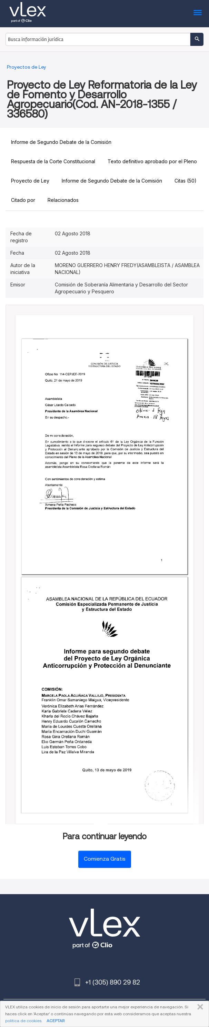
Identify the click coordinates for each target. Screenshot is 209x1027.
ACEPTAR (55, 1020)
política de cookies (23, 1020)
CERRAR (198, 1007)
